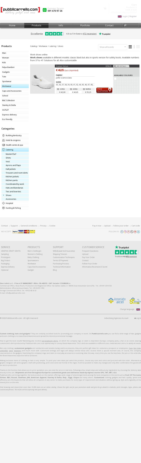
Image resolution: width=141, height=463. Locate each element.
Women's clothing (35, 254)
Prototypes (5, 257)
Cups (131, 348)
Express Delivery (8, 267)
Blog (55, 270)
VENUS (108, 66)
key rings (137, 348)
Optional (4, 270)
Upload (107, 225)
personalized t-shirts (50, 341)
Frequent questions (90, 251)
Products (36, 25)
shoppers (17, 351)
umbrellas (4, 351)
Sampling (5, 254)
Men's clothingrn (34, 251)
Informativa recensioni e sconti (94, 267)
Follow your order (121, 225)
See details (121, 66)
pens (11, 351)
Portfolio (85, 25)
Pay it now (96, 225)
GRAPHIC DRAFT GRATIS (10, 251)
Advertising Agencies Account (116, 318)
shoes (60, 46)
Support (14, 225)
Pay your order (88, 257)
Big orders (5, 260)
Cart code (136, 225)
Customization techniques (64, 257)
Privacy (43, 225)
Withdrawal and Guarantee (64, 251)
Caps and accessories (37, 267)
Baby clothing (33, 257)
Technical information (62, 267)
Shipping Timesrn (60, 254)
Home (12, 25)
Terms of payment (60, 260)
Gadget (31, 270)
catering (52, 46)
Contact (109, 25)
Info (61, 25)
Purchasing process (61, 263)
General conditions (29, 225)
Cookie (52, 225)
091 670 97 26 (55, 10)
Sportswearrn (33, 260)
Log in (138, 318)
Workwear (43, 46)
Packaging (5, 263)
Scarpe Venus (62, 66)
